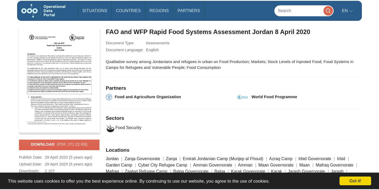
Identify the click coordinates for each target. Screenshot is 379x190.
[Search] (304, 10)
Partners (188, 10)
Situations (94, 10)
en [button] (345, 10)
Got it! (355, 180)
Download (59, 144)
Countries (128, 10)
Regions (159, 10)
